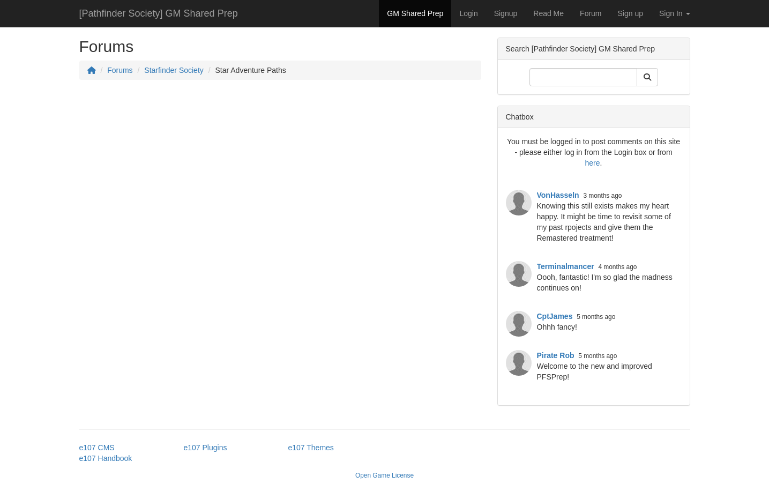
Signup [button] (506, 13)
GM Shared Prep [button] (415, 13)
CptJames (555, 316)
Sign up (630, 13)
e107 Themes (311, 447)
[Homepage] (91, 70)
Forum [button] (590, 13)
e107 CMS (97, 447)
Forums (119, 70)
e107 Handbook (105, 458)
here (592, 163)
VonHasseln (558, 195)
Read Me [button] (548, 13)
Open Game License (384, 475)
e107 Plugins (205, 447)
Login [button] (468, 13)
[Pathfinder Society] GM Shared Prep (158, 13)
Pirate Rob (555, 355)
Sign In (674, 13)
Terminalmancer (565, 266)
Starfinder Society (174, 70)
